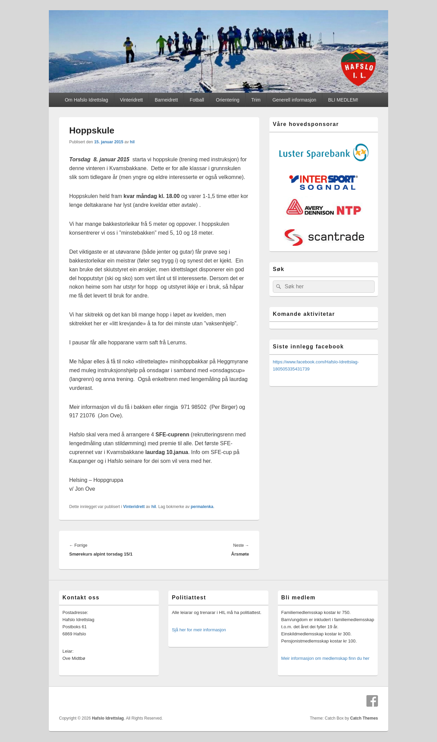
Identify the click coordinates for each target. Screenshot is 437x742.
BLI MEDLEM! (343, 100)
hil (132, 142)
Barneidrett (166, 100)
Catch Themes (364, 718)
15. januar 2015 (108, 142)
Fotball (197, 100)
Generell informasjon (294, 100)
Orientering (227, 100)
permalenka (202, 506)
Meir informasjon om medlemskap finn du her (325, 658)
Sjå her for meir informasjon (199, 629)
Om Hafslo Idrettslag (86, 100)
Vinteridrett (131, 100)
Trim (256, 100)
